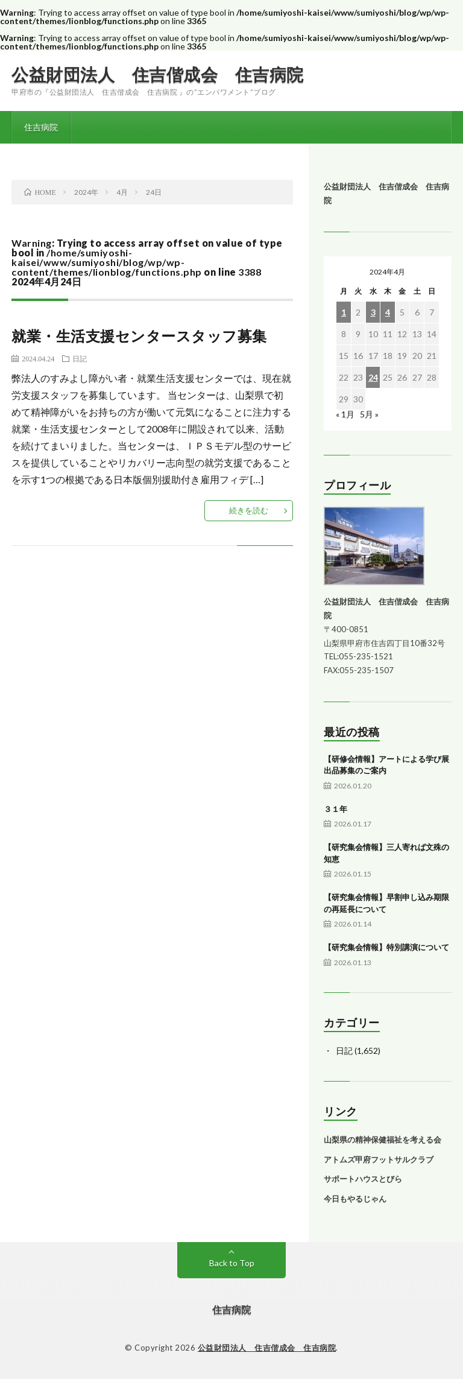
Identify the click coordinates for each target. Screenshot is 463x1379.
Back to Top (231, 1263)
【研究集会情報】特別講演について (386, 947)
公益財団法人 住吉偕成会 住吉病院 (157, 74)
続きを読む (248, 510)
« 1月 (345, 414)
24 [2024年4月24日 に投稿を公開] (373, 377)
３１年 (335, 809)
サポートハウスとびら (363, 1179)
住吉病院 (41, 127)
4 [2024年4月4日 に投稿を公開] (387, 312)
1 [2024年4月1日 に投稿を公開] (343, 312)
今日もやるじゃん (355, 1198)
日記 (79, 358)
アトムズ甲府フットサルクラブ (378, 1159)
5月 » (369, 414)
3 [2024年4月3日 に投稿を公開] (373, 312)
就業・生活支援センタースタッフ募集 (139, 335)
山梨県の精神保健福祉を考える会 (382, 1139)
